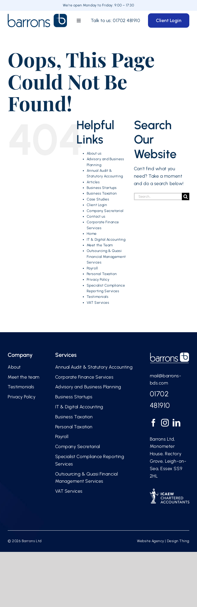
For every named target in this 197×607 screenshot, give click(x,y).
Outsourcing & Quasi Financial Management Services (106, 257)
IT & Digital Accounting (106, 239)
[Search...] (158, 196)
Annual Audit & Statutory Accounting (94, 367)
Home (92, 233)
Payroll (92, 268)
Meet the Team (100, 245)
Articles (93, 182)
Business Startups (102, 188)
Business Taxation (102, 193)
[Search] (185, 196)
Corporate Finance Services (84, 377)
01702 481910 (126, 20)
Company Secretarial (105, 211)
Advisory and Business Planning (88, 387)
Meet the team (24, 377)
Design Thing (178, 541)
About (14, 367)
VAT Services (98, 302)
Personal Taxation (102, 274)
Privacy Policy (98, 279)
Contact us (96, 216)
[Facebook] (153, 423)
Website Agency (150, 541)
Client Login (97, 205)
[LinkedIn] (177, 423)
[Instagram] (165, 423)
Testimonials (97, 297)
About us (94, 153)
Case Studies (98, 199)
